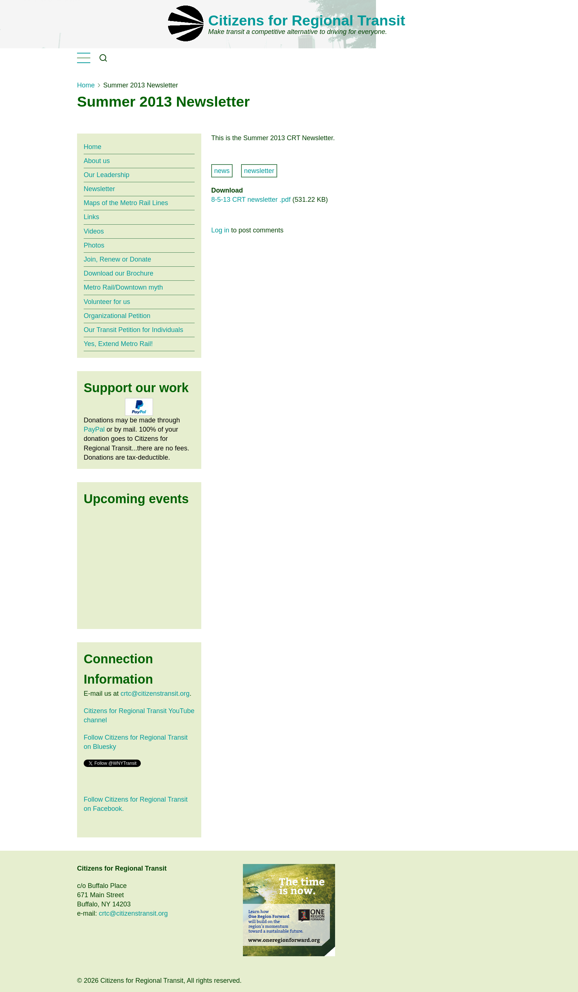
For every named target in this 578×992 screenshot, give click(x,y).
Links (91, 217)
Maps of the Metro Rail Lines (126, 203)
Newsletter (99, 189)
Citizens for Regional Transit (306, 20)
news (222, 170)
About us (97, 161)
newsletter (259, 170)
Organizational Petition (117, 315)
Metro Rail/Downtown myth (123, 287)
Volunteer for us (107, 301)
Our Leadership (106, 175)
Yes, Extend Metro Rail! (118, 344)
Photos (94, 245)
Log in (220, 230)
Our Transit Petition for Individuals (133, 329)
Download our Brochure (118, 273)
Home (86, 85)
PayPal (94, 429)
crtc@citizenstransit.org (155, 693)
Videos (94, 231)
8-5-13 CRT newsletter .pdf (250, 199)
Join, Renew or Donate (117, 259)
